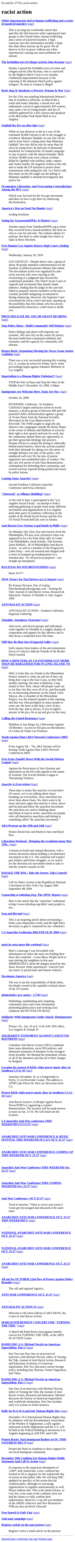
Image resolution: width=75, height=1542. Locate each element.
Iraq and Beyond (11, 913)
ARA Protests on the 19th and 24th (22, 825)
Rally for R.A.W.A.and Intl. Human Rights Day (30, 1411)
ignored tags (8, 1538)
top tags (33, 1538)
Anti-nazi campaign (13, 1518)
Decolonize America (13, 976)
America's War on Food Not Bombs (23, 208)
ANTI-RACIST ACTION (17, 604)
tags (31, 23)
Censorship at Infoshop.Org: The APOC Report (31, 894)
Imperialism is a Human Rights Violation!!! (28, 376)
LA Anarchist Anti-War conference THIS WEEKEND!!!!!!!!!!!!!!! (26, 1122)
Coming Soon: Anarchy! (16, 478)
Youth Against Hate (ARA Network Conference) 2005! (34, 737)
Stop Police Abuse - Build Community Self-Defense (32, 325)
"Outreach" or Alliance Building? (22, 493)
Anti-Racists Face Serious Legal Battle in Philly (30, 525)
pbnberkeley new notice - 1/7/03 (20, 994)
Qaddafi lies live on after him (19, 125)
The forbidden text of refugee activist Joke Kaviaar (33, 62)
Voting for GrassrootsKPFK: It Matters (25, 220)
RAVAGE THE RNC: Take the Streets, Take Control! (34, 872)
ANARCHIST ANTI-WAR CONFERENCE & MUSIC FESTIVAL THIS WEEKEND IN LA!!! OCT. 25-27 (35, 1138)
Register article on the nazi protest (22, 1524)
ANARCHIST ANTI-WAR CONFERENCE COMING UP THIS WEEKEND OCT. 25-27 (37, 1153)
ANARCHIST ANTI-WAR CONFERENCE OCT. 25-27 (35, 1263)
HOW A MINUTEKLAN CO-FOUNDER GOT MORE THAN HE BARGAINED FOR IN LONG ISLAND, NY (35, 662)
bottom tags (45, 1538)
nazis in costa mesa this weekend (21, 944)
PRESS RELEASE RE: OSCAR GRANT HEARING (34, 316)
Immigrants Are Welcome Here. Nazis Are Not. (30, 391)
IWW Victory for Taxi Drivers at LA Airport (28, 579)
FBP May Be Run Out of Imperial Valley (26, 641)
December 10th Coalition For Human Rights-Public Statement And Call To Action (33, 1460)
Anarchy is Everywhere (15, 784)
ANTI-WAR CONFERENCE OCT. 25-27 (26, 1294)
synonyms (22, 1538)
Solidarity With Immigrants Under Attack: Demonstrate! (36, 1016)
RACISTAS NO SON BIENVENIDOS (25, 567)
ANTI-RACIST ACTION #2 (18, 1306)
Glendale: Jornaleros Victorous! (21, 620)
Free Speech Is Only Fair (16, 1512)
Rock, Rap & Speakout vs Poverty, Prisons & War (32, 90)
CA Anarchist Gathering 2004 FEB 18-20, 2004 (30, 932)
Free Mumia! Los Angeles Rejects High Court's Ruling (35, 245)
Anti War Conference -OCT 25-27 (22, 1198)
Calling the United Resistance (19, 718)
